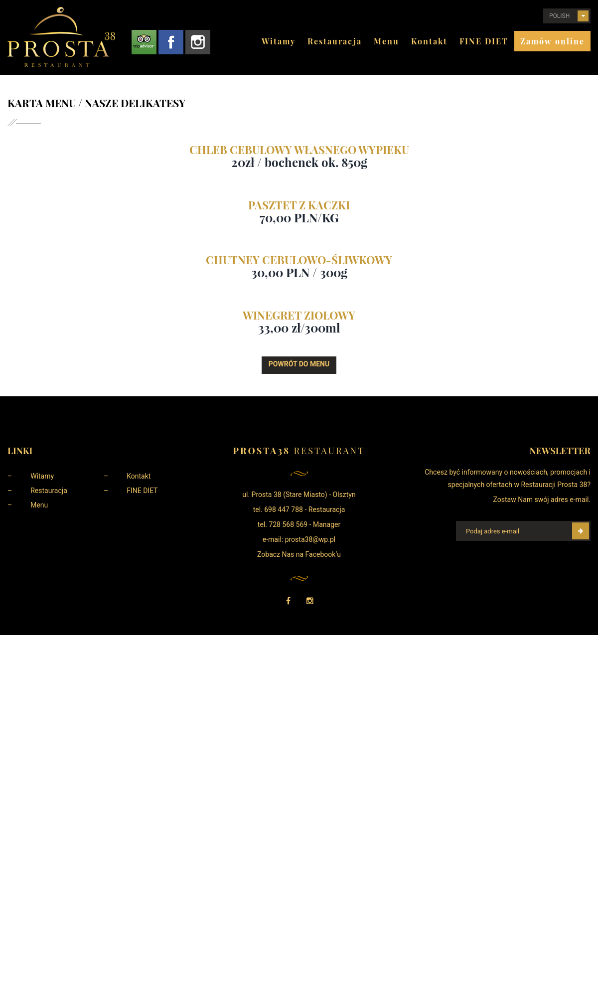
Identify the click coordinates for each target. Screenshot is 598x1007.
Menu (386, 41)
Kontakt (429, 41)
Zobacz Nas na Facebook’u (299, 554)
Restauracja (334, 41)
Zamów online (552, 41)
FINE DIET (483, 41)
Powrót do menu (299, 364)
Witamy (279, 41)
